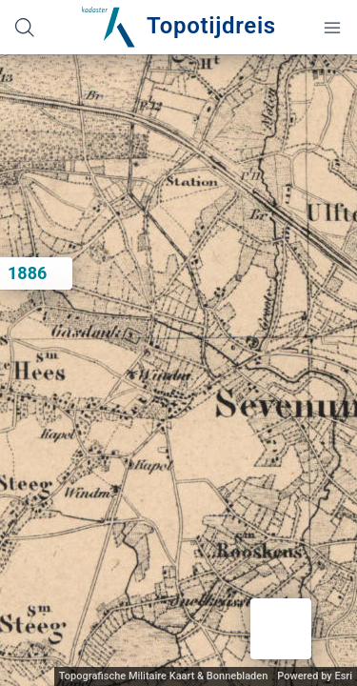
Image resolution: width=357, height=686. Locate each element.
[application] (178, 370)
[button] (280, 628)
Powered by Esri (314, 676)
